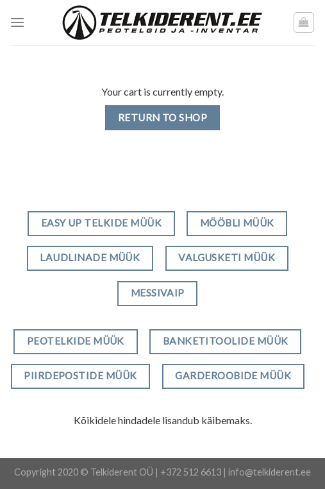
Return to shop (163, 117)
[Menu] (17, 22)
